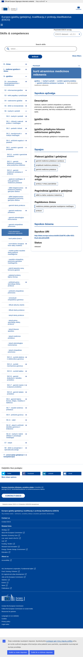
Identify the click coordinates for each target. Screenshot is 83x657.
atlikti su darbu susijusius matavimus (49, 195)
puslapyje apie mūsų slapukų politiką (59, 641)
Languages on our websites (10, 616)
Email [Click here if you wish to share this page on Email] (70, 473)
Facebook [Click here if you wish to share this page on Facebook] (31, 473)
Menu (1, 25)
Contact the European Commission (12, 606)
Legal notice (5, 624)
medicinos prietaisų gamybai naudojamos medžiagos (55, 206)
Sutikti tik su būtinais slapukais (42, 652)
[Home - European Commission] (11, 8)
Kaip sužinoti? (41, 1)
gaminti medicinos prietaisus (46, 169)
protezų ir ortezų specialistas (46, 184)
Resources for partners (9, 611)
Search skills (41, 44)
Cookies (4, 619)
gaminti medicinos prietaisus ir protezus (50, 83)
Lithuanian (78, 8)
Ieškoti (35, 57)
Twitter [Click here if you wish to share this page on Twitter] (9, 473)
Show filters (76, 56)
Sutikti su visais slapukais (18, 652)
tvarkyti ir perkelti (48, 81)
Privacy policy (6, 621)
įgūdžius (37, 81)
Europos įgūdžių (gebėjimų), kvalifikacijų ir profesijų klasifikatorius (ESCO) (30, 511)
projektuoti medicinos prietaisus (47, 165)
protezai (39, 211)
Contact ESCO (6, 522)
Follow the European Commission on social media (17, 609)
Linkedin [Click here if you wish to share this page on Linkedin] (50, 473)
